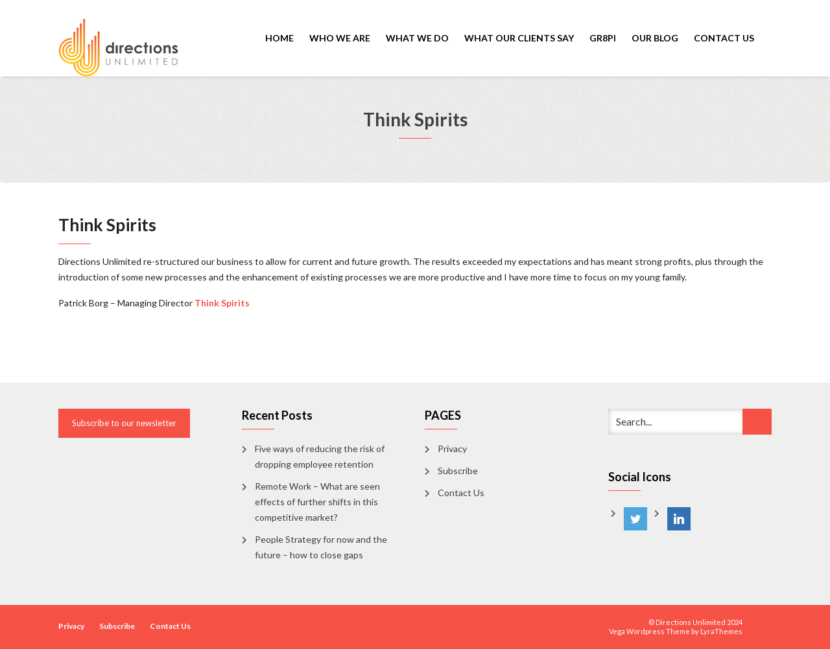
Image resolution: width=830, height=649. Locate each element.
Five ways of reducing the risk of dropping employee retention (320, 456)
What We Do (417, 37)
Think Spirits (222, 302)
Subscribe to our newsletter (124, 423)
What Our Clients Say (519, 37)
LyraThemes (721, 631)
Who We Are (339, 37)
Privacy (452, 448)
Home (279, 37)
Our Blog (655, 37)
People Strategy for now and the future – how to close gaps (321, 547)
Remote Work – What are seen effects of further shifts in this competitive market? (317, 502)
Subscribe (458, 470)
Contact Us (724, 37)
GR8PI (602, 37)
